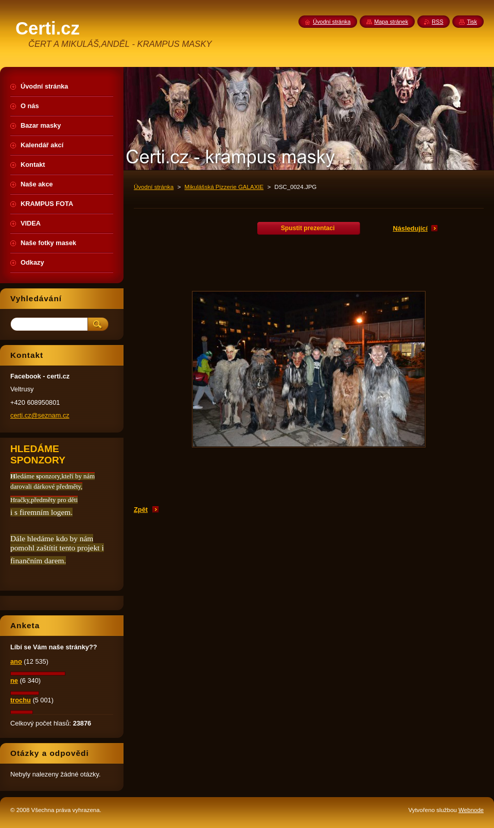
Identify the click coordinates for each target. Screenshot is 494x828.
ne (14, 680)
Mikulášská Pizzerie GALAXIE (224, 187)
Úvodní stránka (153, 187)
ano (16, 661)
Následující (410, 228)
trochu (20, 700)
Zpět (141, 509)
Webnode (471, 810)
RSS (437, 22)
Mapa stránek (391, 22)
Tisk (472, 22)
